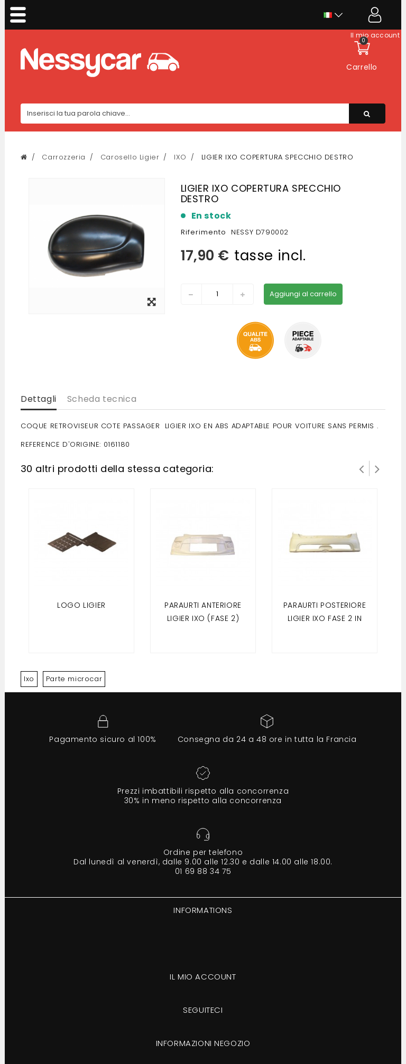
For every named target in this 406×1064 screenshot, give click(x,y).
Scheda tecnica (101, 399)
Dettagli (39, 399)
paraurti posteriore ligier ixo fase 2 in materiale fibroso (324, 618)
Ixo (29, 679)
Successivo (377, 468)
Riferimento (203, 232)
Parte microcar (74, 679)
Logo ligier (81, 605)
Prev (362, 468)
